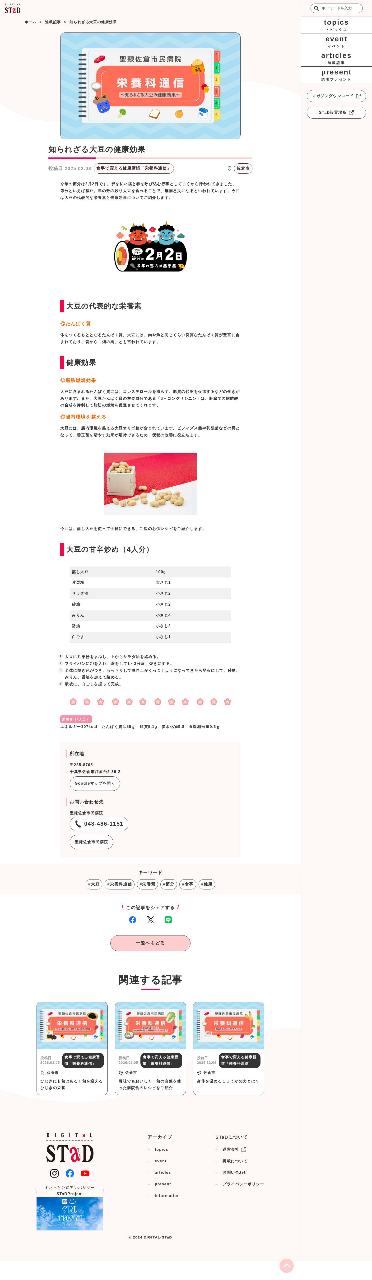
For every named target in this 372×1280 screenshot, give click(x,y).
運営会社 (234, 1149)
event (161, 1161)
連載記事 (53, 22)
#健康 (207, 884)
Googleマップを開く (95, 783)
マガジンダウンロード (336, 96)
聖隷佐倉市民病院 (91, 842)
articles (163, 1173)
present (163, 1184)
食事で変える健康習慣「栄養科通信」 (133, 168)
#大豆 (94, 884)
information (167, 1196)
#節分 (168, 884)
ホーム (31, 22)
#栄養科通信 (119, 884)
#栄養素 (147, 884)
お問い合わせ (235, 1173)
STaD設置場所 (336, 112)
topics (161, 1149)
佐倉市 (243, 168)
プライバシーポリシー (243, 1184)
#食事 (187, 884)
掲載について (235, 1161)
